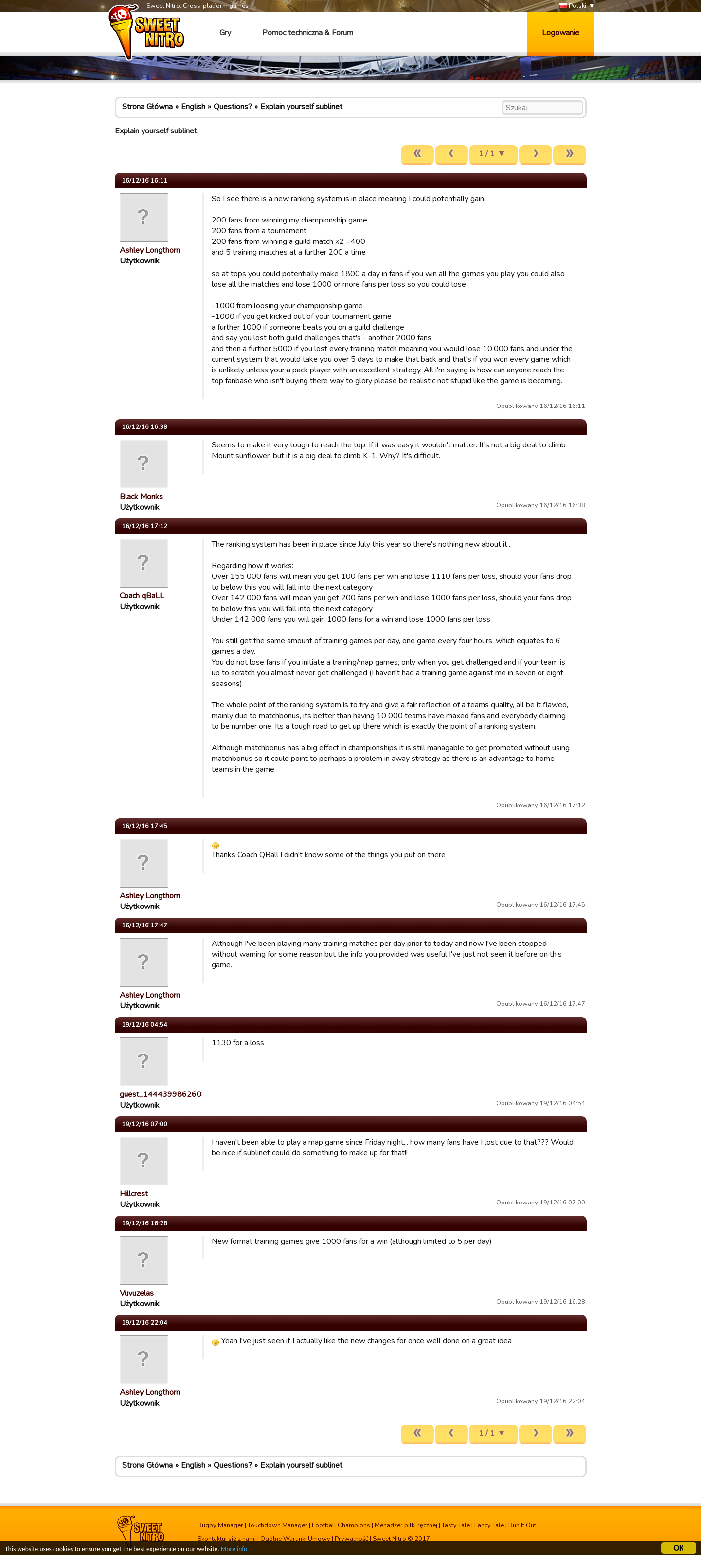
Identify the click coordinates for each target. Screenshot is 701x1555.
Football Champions (341, 1525)
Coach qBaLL (142, 596)
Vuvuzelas (137, 1293)
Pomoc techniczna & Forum (307, 32)
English (193, 106)
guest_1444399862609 (163, 1094)
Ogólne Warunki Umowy (295, 1539)
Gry (225, 32)
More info (234, 1550)
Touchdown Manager (277, 1525)
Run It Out (522, 1525)
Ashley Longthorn (150, 250)
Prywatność (351, 1539)
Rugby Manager (220, 1525)
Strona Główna (147, 106)
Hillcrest (134, 1193)
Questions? (233, 106)
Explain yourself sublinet (301, 106)
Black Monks (141, 496)
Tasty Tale (456, 1525)
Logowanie (560, 32)
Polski (572, 6)
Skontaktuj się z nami (227, 1539)
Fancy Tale (489, 1525)
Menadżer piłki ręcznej (406, 1525)
